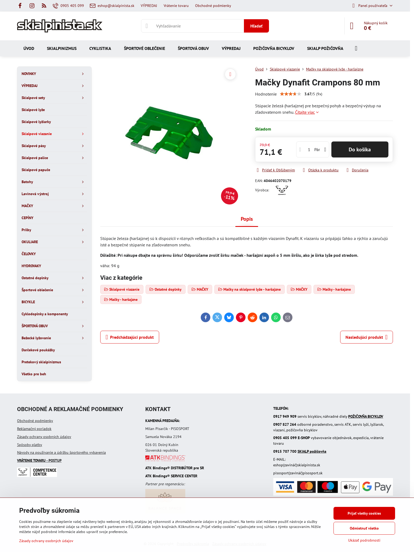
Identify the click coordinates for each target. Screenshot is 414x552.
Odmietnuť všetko (364, 528)
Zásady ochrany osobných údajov (44, 436)
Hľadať (256, 26)
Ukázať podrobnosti (364, 540)
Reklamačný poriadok (34, 428)
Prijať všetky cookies (364, 513)
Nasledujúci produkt (366, 337)
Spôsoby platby (29, 444)
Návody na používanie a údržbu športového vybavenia (61, 452)
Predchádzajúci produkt (130, 337)
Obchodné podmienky (35, 420)
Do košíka (360, 149)
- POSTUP (39, 460)
